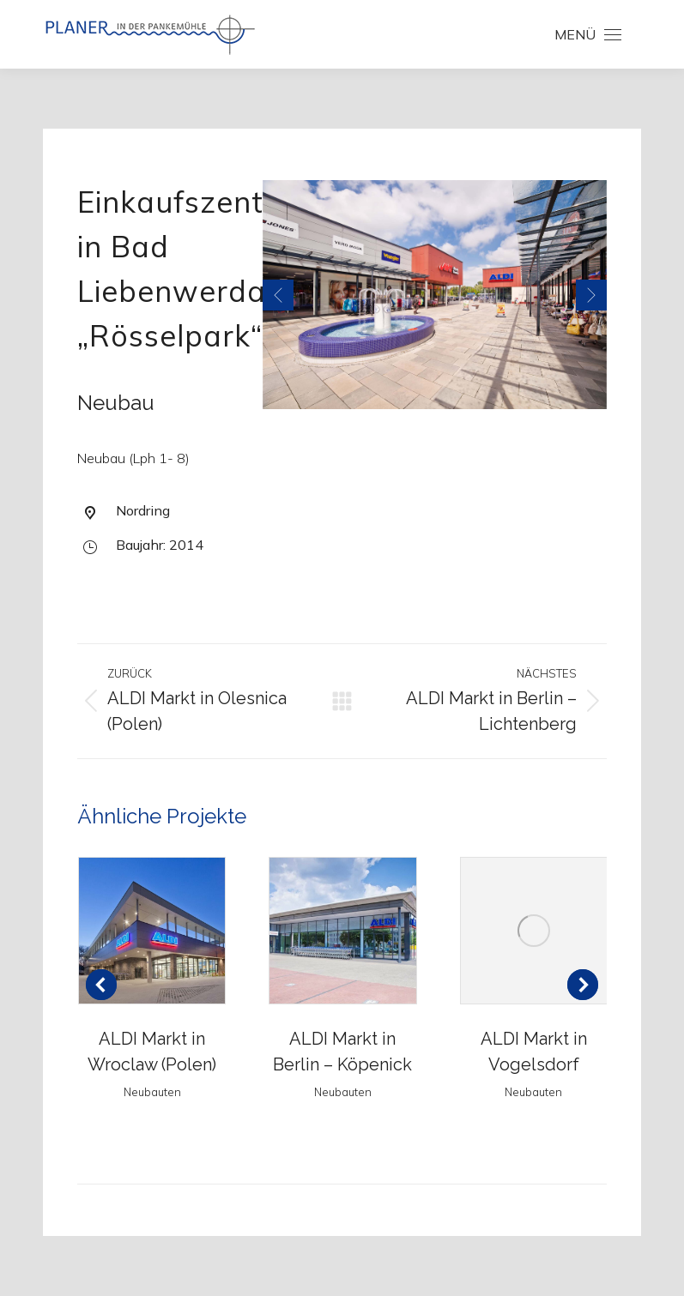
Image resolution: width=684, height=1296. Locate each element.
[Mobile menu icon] (588, 34)
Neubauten (152, 1092)
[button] (278, 295)
